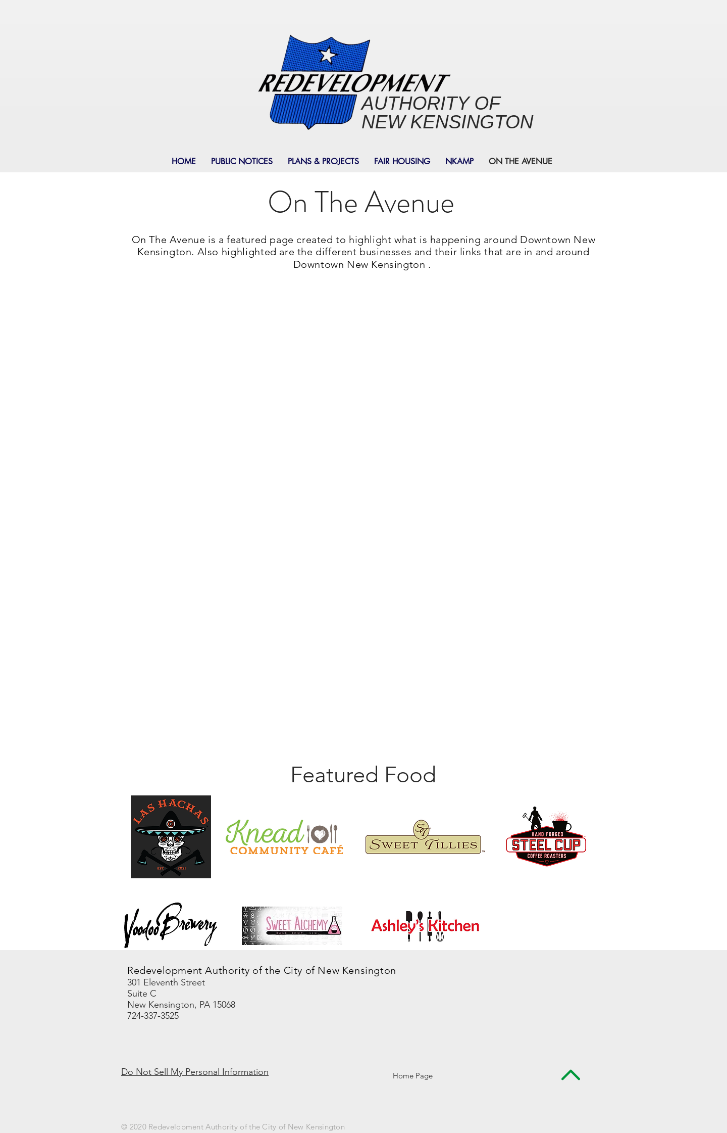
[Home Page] (412, 1076)
